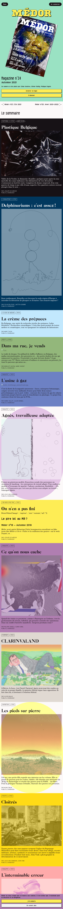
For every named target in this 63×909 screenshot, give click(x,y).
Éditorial (5, 121)
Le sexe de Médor (8, 312)
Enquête (5, 374)
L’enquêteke (6, 199)
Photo (4, 796)
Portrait (5, 635)
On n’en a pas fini (8, 502)
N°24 (12, 121)
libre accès (20, 121)
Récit (4, 339)
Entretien (5, 704)
